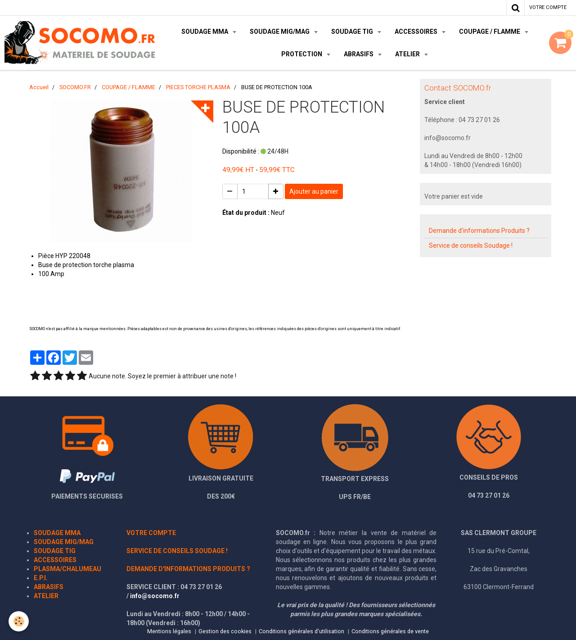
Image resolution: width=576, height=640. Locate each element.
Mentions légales (169, 631)
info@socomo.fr (155, 595)
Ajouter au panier (313, 191)
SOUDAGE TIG (352, 31)
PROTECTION (302, 54)
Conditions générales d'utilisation (301, 631)
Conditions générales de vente (390, 631)
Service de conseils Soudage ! (471, 245)
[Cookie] (19, 621)
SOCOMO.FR (75, 87)
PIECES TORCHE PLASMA (198, 87)
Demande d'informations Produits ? (479, 230)
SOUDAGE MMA (205, 31)
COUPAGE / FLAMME (490, 31)
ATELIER (408, 54)
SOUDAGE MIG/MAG (280, 31)
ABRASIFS (359, 54)
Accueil (39, 87)
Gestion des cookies (225, 631)
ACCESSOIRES (417, 31)
